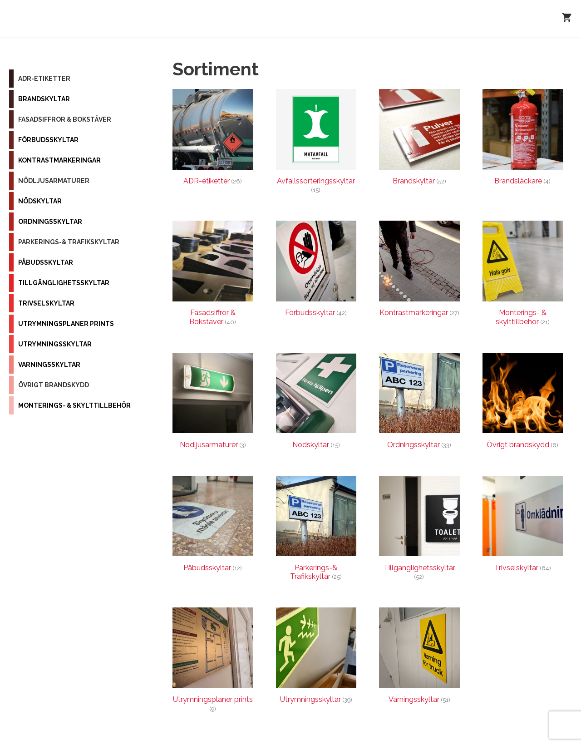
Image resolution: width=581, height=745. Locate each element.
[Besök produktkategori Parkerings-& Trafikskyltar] (316, 530)
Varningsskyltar (49, 364)
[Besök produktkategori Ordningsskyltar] (419, 403)
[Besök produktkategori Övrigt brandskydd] (523, 403)
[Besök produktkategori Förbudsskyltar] (316, 271)
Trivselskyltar (46, 303)
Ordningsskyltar (50, 221)
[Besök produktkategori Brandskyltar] (419, 139)
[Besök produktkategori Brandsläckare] (523, 139)
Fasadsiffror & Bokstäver (64, 119)
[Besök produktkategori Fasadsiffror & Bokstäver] (212, 275)
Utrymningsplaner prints (66, 323)
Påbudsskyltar (45, 262)
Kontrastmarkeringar (59, 160)
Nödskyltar (40, 201)
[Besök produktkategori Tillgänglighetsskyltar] (419, 530)
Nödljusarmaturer (53, 180)
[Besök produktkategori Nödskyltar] (316, 403)
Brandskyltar (44, 99)
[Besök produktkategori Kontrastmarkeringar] (419, 271)
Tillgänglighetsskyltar (63, 282)
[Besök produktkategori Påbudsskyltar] (212, 526)
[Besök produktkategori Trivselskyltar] (523, 526)
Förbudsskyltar (48, 139)
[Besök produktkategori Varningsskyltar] (419, 657)
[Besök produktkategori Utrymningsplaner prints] (212, 661)
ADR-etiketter (44, 78)
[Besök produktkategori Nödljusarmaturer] (212, 403)
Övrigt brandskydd (53, 385)
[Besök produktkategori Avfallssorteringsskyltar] (316, 143)
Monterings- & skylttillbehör (74, 405)
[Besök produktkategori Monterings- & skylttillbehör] (523, 275)
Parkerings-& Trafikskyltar (68, 242)
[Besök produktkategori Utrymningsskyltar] (316, 657)
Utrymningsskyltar (55, 344)
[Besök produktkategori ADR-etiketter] (212, 139)
